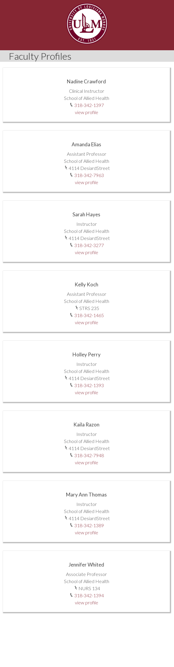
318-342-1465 (89, 315)
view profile (86, 112)
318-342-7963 (89, 175)
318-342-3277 (89, 245)
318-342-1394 (89, 595)
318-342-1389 (89, 525)
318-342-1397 (89, 105)
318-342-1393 (89, 385)
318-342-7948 (89, 455)
